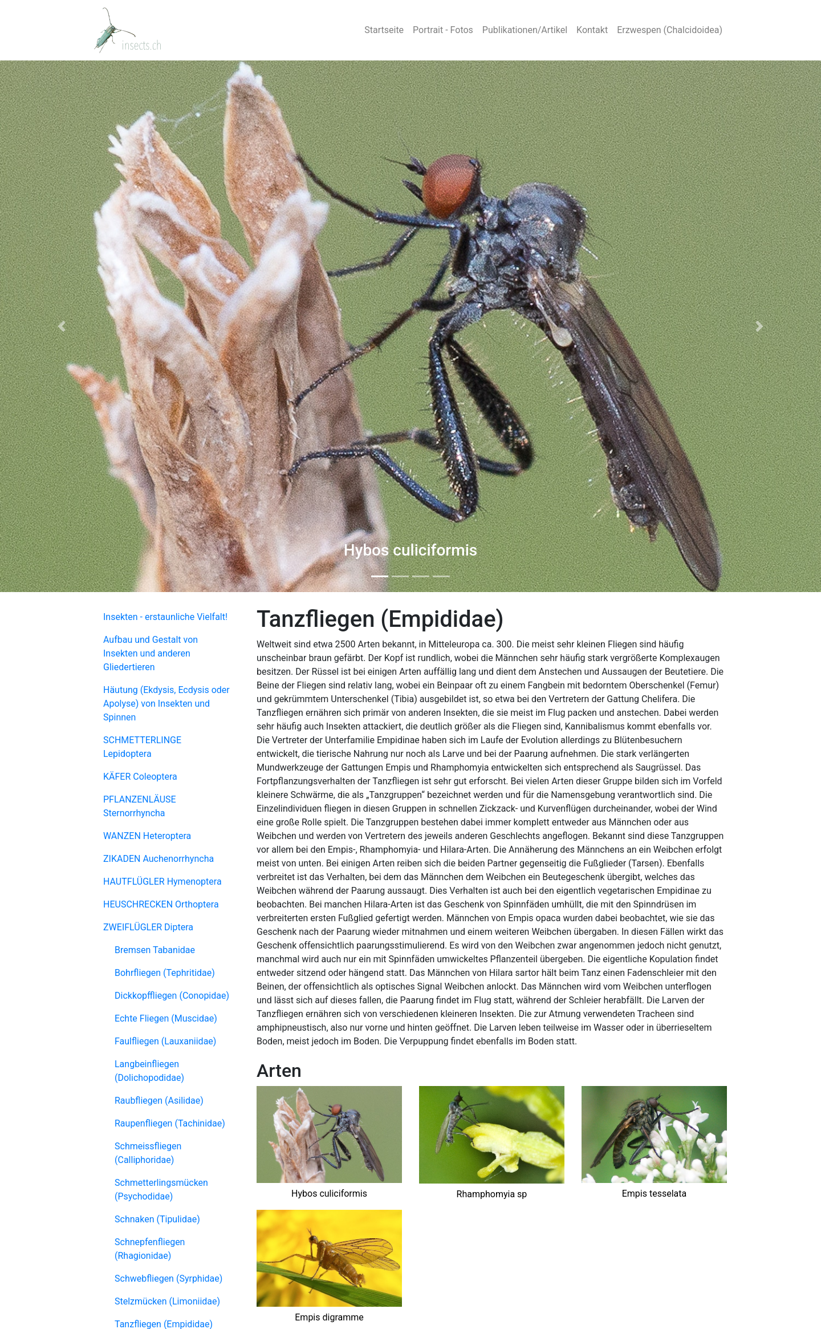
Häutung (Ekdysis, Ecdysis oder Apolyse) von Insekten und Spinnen (166, 703)
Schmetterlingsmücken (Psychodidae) (161, 1189)
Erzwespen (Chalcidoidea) (669, 30)
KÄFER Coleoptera (140, 776)
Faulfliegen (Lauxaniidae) (165, 1041)
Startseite (384, 30)
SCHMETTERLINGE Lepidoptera (142, 747)
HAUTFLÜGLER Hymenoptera (162, 881)
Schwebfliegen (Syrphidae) (168, 1278)
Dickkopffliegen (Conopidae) (172, 995)
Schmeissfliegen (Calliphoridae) (148, 1153)
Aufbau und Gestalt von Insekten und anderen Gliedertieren (150, 653)
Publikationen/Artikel (524, 30)
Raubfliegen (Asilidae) (159, 1100)
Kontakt (592, 30)
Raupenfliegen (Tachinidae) (170, 1123)
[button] (61, 326)
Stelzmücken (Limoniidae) (167, 1301)
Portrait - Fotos (443, 30)
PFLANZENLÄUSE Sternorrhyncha (139, 806)
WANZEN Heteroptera (147, 835)
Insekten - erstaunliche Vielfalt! (165, 616)
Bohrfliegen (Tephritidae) (165, 972)
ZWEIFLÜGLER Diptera (148, 927)
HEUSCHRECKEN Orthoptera (161, 904)
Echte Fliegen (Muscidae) (166, 1018)
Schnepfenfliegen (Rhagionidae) (150, 1249)
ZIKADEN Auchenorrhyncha (158, 858)
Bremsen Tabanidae (155, 950)
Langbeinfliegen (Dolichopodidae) (149, 1071)
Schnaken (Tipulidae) (157, 1219)
